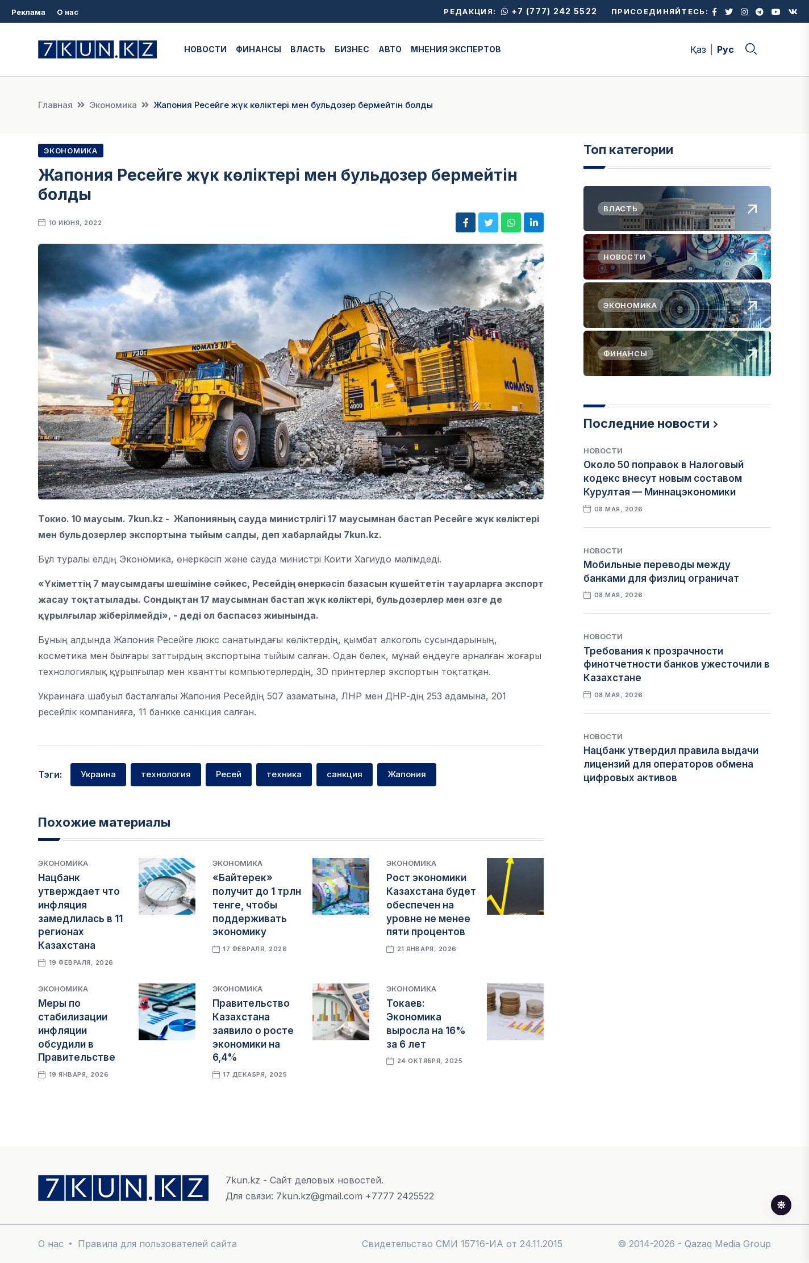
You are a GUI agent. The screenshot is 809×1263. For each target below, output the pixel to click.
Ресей (228, 774)
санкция (344, 774)
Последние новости (646, 423)
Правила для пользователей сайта (157, 1243)
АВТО (390, 49)
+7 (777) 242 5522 (549, 11)
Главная (55, 104)
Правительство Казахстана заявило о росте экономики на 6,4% (253, 1030)
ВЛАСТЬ (308, 49)
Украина (98, 774)
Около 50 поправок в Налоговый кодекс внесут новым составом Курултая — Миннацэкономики (663, 478)
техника (284, 774)
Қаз (698, 49)
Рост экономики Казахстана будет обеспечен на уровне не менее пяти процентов (431, 904)
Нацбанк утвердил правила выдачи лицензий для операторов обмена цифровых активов (670, 764)
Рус (725, 49)
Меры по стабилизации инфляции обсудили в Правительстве (76, 1030)
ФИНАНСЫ (258, 49)
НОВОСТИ (205, 49)
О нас (67, 11)
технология (166, 774)
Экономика (113, 104)
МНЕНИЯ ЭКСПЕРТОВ (456, 49)
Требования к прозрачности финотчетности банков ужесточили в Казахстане (676, 664)
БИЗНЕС (352, 49)
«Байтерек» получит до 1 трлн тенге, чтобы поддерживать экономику (256, 904)
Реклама (28, 11)
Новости (603, 450)
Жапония (406, 774)
